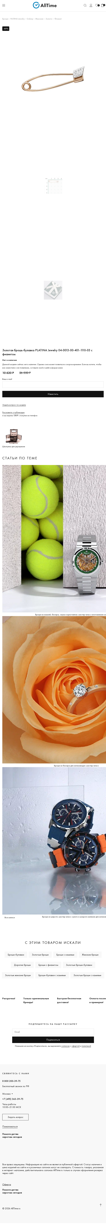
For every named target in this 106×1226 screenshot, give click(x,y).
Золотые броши (40, 954)
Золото (49, 18)
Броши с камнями (65, 954)
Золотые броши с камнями (87, 975)
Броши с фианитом (48, 965)
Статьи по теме (19, 458)
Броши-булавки (16, 954)
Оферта (6, 1184)
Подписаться (53, 1039)
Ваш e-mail (7, 379)
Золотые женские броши (18, 975)
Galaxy (30, 18)
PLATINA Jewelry (17, 18)
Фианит (58, 18)
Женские (39, 18)
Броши (5, 18)
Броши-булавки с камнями (52, 975)
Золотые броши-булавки (79, 965)
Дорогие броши (22, 965)
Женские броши (90, 954)
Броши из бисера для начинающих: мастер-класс (76, 765)
